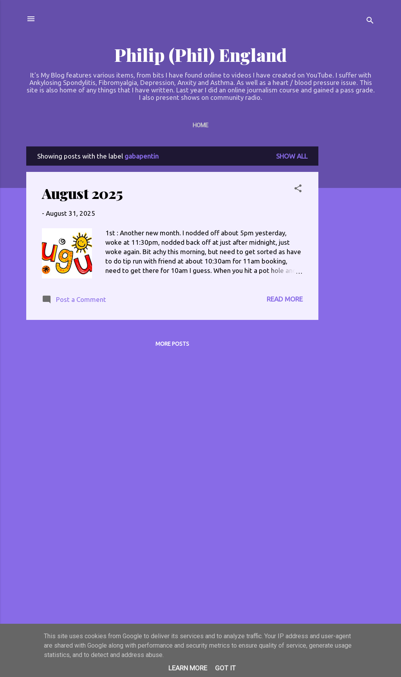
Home (200, 125)
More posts (172, 344)
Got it (225, 668)
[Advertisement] (350, 263)
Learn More (187, 668)
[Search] (370, 21)
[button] (298, 189)
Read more (285, 299)
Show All (291, 156)
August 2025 (82, 193)
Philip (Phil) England (200, 54)
